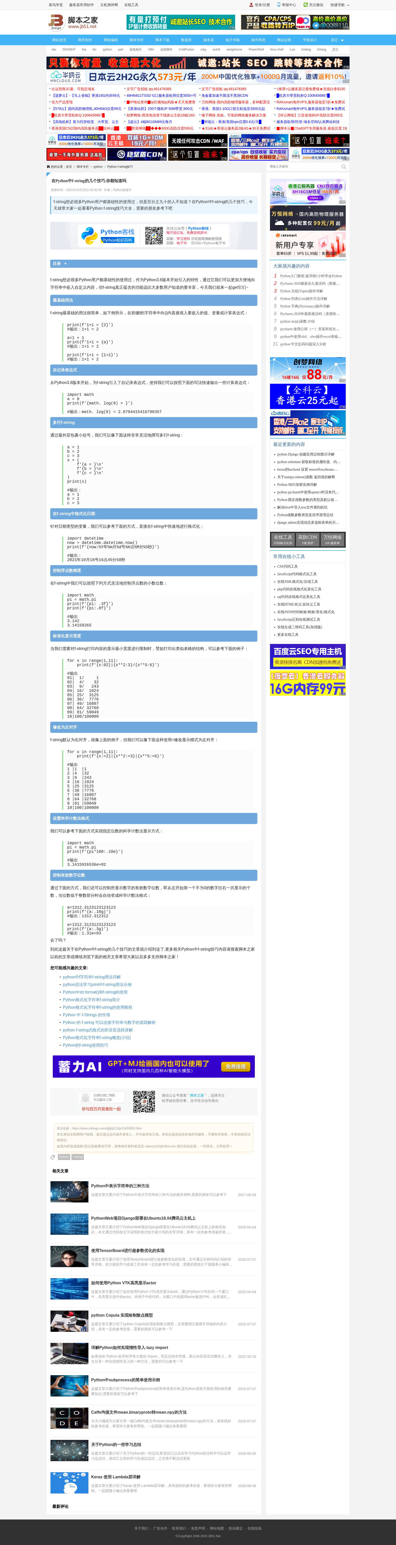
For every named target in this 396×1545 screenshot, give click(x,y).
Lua (292, 49)
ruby (203, 49)
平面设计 (310, 40)
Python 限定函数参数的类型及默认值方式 (309, 500)
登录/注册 (262, 5)
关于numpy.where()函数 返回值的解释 (306, 477)
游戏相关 (136, 49)
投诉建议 (236, 1528)
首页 (69, 166)
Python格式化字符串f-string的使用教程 (97, 1007)
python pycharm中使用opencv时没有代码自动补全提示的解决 (324, 492)
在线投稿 (254, 1528)
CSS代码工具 (287, 566)
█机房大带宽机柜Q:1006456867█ (303, 95)
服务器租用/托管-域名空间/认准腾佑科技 (308, 122)
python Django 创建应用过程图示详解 (306, 454)
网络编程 (111, 40)
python (107, 49)
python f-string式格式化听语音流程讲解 (98, 1030)
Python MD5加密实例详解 (297, 485)
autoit (216, 49)
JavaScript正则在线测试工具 (298, 619)
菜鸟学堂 (56, 5)
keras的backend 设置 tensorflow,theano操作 (309, 469)
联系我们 (179, 1528)
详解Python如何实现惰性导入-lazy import (129, 1347)
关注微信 (316, 5)
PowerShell (256, 49)
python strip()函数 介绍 (297, 321)
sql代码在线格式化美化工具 (298, 597)
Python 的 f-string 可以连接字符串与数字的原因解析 (109, 1022)
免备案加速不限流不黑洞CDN (225, 95)
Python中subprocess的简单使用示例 (125, 1380)
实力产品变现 (62, 102)
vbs (54, 49)
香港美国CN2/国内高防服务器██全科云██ (85, 128)
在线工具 (131, 5)
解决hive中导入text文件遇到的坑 (302, 507)
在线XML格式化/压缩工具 (297, 582)
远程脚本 (166, 49)
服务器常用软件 (81, 5)
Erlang (321, 49)
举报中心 (289, 5)
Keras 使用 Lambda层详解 (115, 1477)
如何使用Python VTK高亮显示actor (123, 1283)
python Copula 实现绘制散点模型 (122, 1315)
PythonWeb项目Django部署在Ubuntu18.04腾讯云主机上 (143, 1218)
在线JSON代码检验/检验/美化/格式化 (306, 612)
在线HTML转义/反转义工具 (298, 604)
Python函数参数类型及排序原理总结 (305, 515)
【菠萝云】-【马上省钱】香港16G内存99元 (86, 95)
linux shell (277, 49)
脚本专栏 (137, 40)
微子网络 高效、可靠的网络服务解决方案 (234, 115)
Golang (306, 49)
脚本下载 (162, 40)
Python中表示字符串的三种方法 (120, 1186)
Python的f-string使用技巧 (85, 1045)
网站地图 (217, 1528)
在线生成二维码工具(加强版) (299, 627)
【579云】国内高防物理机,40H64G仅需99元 (86, 109)
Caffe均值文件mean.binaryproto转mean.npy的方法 (139, 1412)
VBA (151, 49)
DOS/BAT (69, 49)
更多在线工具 (288, 635)
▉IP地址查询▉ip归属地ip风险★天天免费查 (161, 102)
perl (120, 49)
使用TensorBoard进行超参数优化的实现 (127, 1250)
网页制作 (85, 40)
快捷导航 (340, 5)
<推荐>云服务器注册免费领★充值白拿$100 (311, 89)
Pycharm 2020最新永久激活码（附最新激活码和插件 (320, 283)
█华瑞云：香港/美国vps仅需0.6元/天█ (231, 122)
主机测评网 (109, 5)
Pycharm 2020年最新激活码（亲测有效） (311, 314)
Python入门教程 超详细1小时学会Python (311, 276)
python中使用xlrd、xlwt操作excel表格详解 (312, 337)
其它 (335, 49)
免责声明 (198, 1528)
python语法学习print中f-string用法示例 (97, 984)
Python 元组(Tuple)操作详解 (301, 291)
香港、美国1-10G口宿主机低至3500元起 (233, 109)
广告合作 (160, 1528)
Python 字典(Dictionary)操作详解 (305, 306)
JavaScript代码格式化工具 (297, 574)
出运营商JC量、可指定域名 (73, 89)
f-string (77, 1157)
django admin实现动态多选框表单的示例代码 (311, 522)
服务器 (208, 40)
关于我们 (141, 1528)
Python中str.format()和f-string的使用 (95, 992)
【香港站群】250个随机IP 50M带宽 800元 (160, 109)
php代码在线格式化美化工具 (299, 589)
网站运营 (284, 40)
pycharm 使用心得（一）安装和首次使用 (311, 329)
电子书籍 (233, 40)
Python (64, 1157)
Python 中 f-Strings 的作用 (86, 1015)
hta (84, 49)
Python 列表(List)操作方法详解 (303, 299)
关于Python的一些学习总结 (116, 1444)
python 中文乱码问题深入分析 (303, 344)
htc (94, 49)
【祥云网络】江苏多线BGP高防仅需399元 (310, 115)
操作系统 (258, 40)
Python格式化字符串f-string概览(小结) (97, 1037)
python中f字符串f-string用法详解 (92, 977)
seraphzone (234, 49)
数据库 (186, 40)
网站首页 (59, 40)
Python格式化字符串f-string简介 (91, 1000)
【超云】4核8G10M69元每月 (149, 122)
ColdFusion (186, 49)
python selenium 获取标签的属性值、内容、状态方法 (317, 462)
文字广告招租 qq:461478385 (149, 89)
